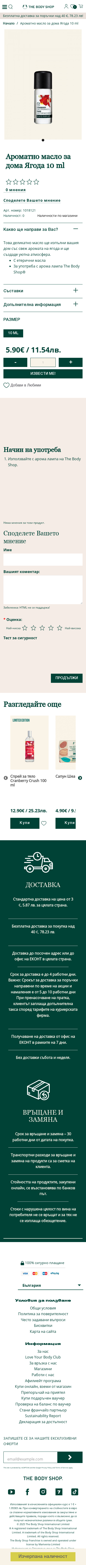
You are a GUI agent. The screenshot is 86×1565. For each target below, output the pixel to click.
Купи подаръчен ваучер (43, 1398)
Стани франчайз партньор (43, 1410)
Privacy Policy (47, 1468)
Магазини (43, 1368)
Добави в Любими (22, 385)
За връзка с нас (43, 1363)
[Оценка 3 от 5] (42, 628)
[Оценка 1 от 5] (25, 628)
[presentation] (38, 659)
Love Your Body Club (43, 1357)
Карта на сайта (43, 1331)
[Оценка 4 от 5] (51, 628)
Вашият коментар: (21, 571)
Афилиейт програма (43, 1380)
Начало (9, 23)
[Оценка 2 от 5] (33, 628)
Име (7, 549)
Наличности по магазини (57, 215)
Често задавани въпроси (43, 1319)
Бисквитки (43, 1325)
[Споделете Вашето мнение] (21, 182)
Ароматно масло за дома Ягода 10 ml (49, 23)
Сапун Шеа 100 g (70, 776)
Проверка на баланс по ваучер (43, 1404)
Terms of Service (61, 1468)
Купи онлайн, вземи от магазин (43, 1386)
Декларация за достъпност (43, 1421)
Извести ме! (43, 373)
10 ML (13, 333)
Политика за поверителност (43, 1313)
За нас (43, 1351)
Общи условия (43, 1308)
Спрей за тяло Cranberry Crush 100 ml (28, 781)
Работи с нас (43, 1374)
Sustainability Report (43, 1415)
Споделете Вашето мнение (32, 200)
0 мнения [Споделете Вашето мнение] (16, 189)
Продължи (66, 678)
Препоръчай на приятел (43, 1392)
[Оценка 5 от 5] (59, 628)
